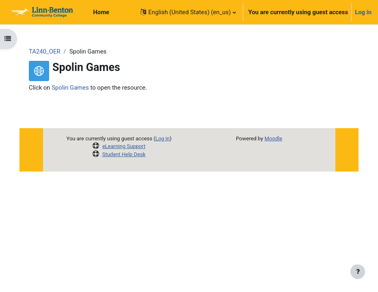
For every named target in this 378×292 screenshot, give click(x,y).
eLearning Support (123, 146)
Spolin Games (70, 87)
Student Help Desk (124, 154)
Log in (363, 12)
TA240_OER (44, 51)
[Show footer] (357, 271)
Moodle (273, 138)
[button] (188, 12)
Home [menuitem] (101, 12)
